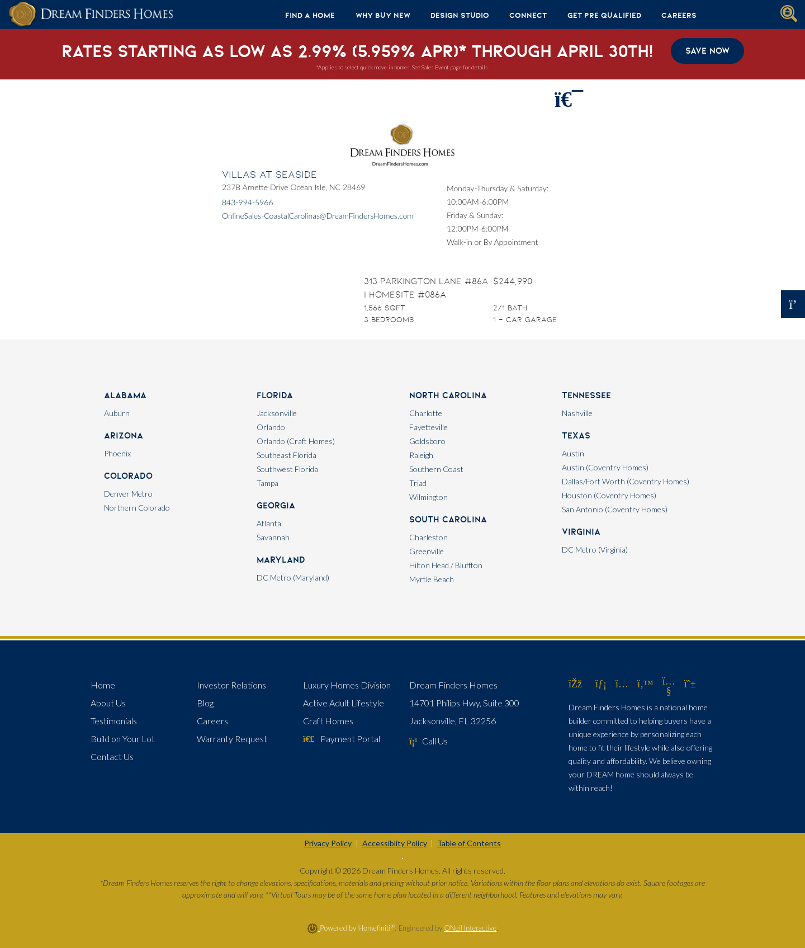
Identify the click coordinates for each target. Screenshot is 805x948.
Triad (418, 483)
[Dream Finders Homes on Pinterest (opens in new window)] (690, 683)
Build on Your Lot (123, 738)
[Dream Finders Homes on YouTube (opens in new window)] (668, 691)
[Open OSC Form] (793, 304)
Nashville (577, 413)
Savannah (273, 537)
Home (103, 685)
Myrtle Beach (431, 579)
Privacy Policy (328, 843)
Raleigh (421, 455)
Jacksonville (277, 413)
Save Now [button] (707, 50)
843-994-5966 (247, 202)
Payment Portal (341, 738)
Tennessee (586, 395)
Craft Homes (328, 720)
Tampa (267, 483)
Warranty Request (232, 738)
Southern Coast (436, 469)
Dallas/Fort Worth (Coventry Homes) (625, 481)
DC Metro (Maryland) (293, 577)
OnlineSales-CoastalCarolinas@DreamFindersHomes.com (318, 215)
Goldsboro (427, 441)
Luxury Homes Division (347, 685)
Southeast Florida (286, 455)
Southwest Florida (287, 469)
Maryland (281, 559)
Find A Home (310, 15)
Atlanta (269, 523)
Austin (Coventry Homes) (605, 467)
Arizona (123, 435)
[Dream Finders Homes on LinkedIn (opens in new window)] (601, 683)
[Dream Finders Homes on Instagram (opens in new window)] (621, 683)
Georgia (276, 505)
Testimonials (114, 720)
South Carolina (448, 519)
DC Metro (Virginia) (595, 549)
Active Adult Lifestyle (343, 702)
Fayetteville (428, 427)
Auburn (117, 413)
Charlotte (425, 413)
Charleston (428, 537)
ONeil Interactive (470, 927)
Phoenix (117, 453)
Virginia (581, 531)
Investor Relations (231, 685)
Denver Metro (128, 493)
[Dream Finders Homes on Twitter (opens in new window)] (645, 683)
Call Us (428, 740)
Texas (576, 435)
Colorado (128, 475)
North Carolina (448, 395)
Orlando (271, 427)
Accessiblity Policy (394, 843)
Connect (528, 15)
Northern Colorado (137, 507)
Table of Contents (469, 843)
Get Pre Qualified (604, 15)
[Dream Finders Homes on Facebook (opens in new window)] (575, 683)
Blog (205, 702)
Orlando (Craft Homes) (296, 441)
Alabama (125, 395)
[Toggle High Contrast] (402, 858)
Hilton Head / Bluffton (445, 565)
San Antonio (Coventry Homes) (614, 509)
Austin (573, 453)
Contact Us (112, 756)
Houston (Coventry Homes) (609, 495)
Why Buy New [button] (383, 15)
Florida (275, 395)
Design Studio (459, 15)
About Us (108, 702)
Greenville (426, 551)
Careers (679, 15)
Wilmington (428, 497)
